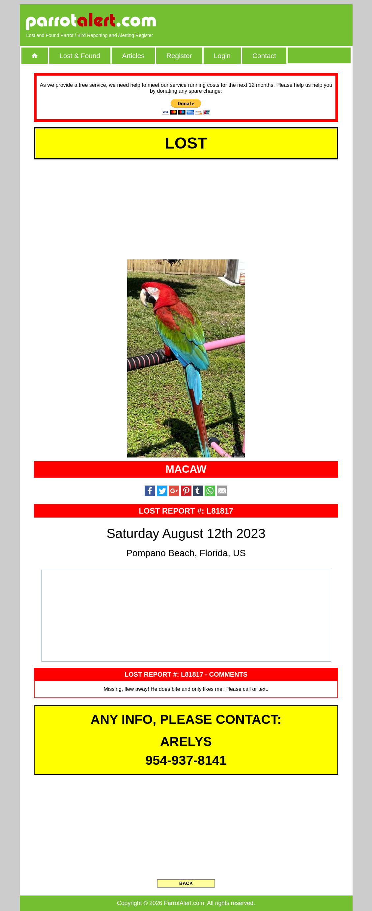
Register (179, 55)
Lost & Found (79, 55)
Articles (133, 55)
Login (222, 55)
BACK (186, 883)
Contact (264, 55)
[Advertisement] (270, 21)
